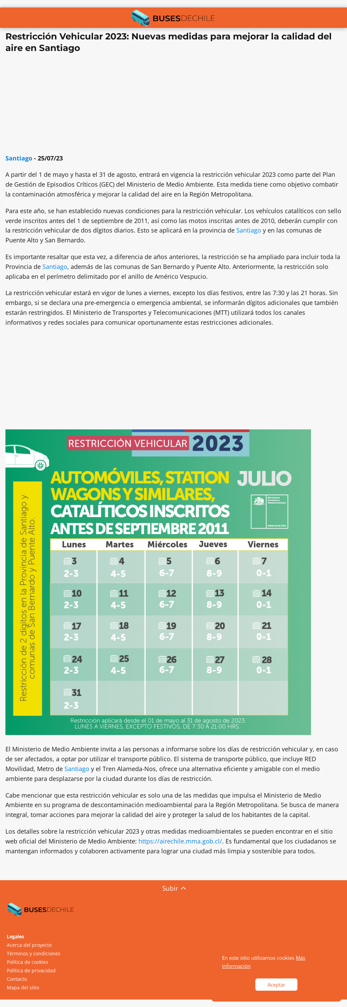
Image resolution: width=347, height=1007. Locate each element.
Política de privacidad (31, 970)
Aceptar (276, 984)
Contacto (17, 979)
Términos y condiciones (33, 953)
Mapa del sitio (23, 987)
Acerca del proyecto (29, 945)
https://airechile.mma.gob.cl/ (180, 841)
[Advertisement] (173, 105)
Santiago (18, 158)
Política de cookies (27, 962)
